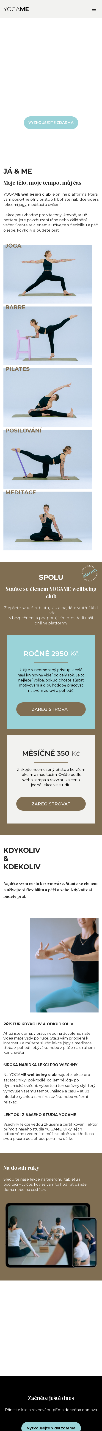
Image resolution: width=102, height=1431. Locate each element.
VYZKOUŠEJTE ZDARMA (51, 122)
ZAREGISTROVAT (51, 709)
